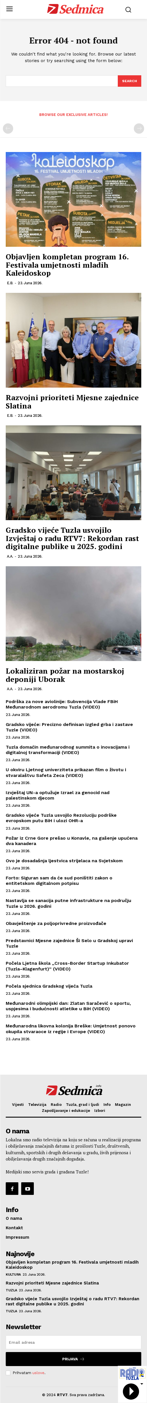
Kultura (13, 1274)
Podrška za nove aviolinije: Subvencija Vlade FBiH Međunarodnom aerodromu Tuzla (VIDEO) (62, 704)
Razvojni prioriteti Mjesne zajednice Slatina (72, 401)
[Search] (129, 81)
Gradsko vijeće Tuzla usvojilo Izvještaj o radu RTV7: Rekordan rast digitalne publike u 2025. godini (72, 538)
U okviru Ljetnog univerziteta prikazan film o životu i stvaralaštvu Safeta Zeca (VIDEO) (66, 772)
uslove (38, 1373)
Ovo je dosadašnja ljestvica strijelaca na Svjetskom (64, 860)
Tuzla (11, 1290)
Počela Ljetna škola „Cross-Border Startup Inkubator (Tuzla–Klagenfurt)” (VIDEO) (67, 965)
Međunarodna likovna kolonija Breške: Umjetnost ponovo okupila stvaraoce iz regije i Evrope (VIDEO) (71, 1028)
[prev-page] (8, 128)
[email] (73, 1342)
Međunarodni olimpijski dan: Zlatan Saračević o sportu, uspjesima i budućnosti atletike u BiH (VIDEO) (68, 1006)
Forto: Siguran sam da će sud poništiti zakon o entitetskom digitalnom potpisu (59, 880)
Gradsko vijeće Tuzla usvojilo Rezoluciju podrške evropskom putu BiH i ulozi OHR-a (61, 817)
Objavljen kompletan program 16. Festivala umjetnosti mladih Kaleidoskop (67, 265)
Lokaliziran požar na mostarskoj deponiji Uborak (65, 675)
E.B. (10, 283)
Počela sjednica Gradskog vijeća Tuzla (49, 986)
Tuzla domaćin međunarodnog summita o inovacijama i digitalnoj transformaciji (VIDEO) (68, 749)
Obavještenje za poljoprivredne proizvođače (56, 923)
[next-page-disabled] (139, 128)
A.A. (10, 556)
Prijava (73, 1359)
